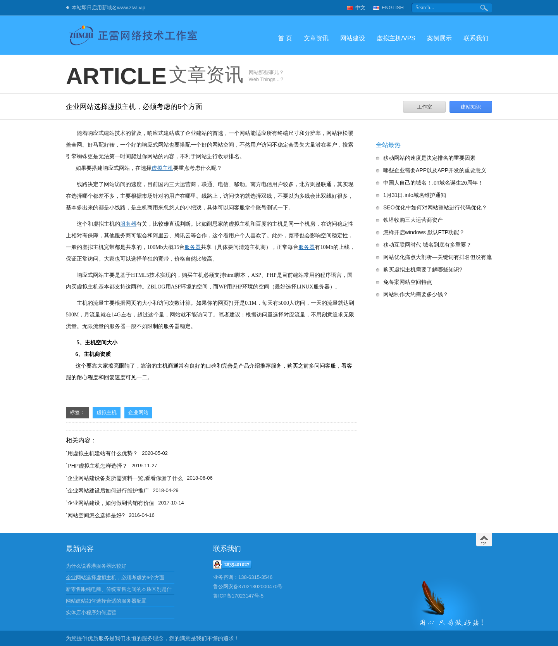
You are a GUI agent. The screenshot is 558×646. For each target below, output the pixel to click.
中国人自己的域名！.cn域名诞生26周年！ (433, 183)
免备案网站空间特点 (407, 282)
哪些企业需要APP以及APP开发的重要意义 (434, 170)
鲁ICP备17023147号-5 (238, 596)
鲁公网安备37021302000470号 (247, 586)
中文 (360, 7)
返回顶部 (484, 539)
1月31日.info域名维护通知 (414, 195)
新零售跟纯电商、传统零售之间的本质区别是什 (119, 589)
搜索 (484, 7)
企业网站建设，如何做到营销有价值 (110, 503)
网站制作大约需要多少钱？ (415, 294)
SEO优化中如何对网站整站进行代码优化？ (435, 207)
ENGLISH (393, 7)
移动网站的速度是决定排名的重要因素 (429, 158)
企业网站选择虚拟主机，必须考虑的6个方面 (115, 577)
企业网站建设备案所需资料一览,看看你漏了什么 (125, 478)
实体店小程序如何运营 (91, 612)
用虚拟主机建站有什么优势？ (102, 453)
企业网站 (138, 412)
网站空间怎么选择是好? (96, 515)
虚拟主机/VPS (396, 38)
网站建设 (352, 38)
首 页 (285, 38)
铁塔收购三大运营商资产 (413, 220)
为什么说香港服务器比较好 (96, 566)
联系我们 (475, 38)
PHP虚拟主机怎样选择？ (97, 466)
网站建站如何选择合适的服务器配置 (106, 601)
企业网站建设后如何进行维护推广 (108, 490)
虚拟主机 (106, 412)
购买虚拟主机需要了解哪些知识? (422, 269)
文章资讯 (316, 38)
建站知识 (471, 107)
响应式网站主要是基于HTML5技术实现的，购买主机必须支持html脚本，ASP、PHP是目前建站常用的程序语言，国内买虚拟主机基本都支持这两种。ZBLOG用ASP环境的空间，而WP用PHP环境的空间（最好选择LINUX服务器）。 (209, 281)
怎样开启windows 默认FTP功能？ (424, 232)
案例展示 (439, 38)
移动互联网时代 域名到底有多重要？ (427, 245)
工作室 (424, 107)
